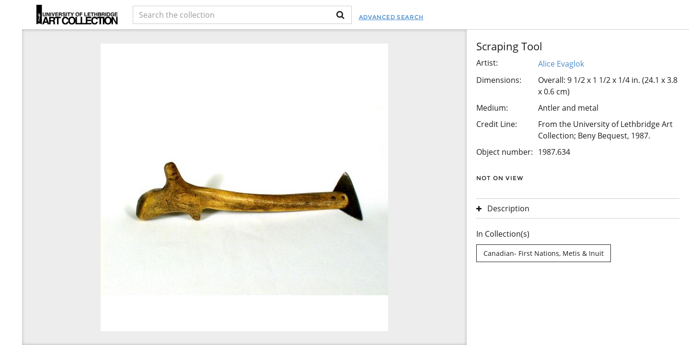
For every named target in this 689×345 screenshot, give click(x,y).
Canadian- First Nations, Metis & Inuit (543, 253)
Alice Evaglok (561, 63)
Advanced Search (391, 17)
